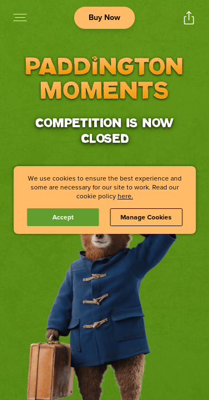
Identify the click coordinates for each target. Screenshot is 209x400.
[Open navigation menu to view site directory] (20, 17)
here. (125, 196)
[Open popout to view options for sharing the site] (189, 17)
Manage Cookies (146, 217)
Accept (63, 217)
